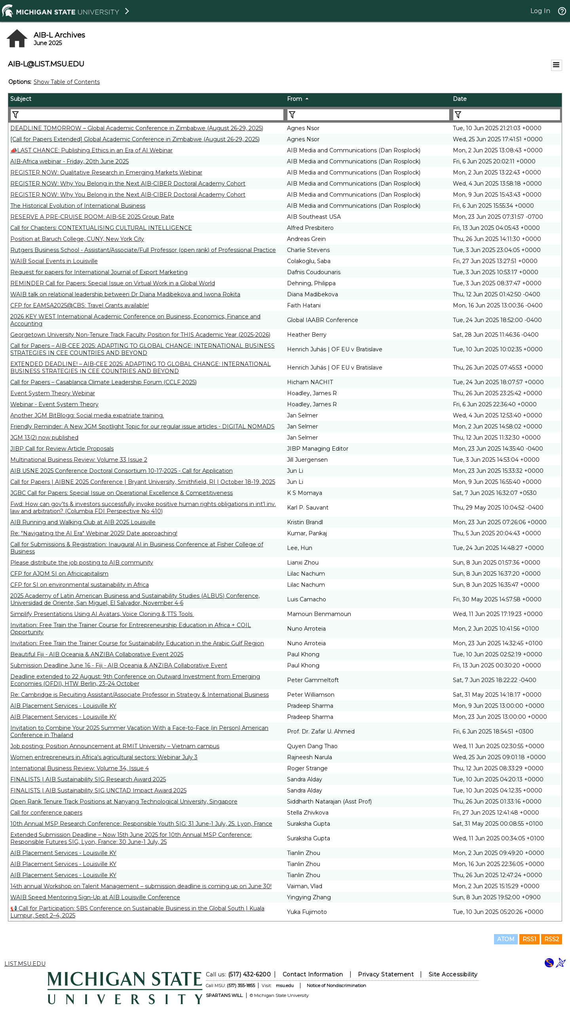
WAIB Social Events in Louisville (54, 261)
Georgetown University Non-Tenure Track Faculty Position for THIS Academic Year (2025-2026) (140, 334)
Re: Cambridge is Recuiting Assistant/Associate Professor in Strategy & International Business (139, 694)
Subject (20, 98)
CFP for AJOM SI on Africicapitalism (59, 573)
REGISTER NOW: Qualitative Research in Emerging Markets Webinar (106, 172)
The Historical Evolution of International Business (77, 205)
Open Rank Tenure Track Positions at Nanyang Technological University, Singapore (124, 801)
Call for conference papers (46, 812)
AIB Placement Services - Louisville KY (63, 705)
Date (460, 98)
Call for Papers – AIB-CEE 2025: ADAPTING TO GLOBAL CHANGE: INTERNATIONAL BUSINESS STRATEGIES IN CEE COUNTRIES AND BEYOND (142, 349)
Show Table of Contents (67, 81)
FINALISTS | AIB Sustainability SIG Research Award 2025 (88, 779)
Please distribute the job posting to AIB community (81, 562)
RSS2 (551, 939)
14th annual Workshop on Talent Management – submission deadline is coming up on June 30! (141, 886)
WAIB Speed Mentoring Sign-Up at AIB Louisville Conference (95, 897)
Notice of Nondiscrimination (336, 985)
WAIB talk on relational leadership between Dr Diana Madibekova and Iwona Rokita (125, 294)
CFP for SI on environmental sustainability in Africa (79, 584)
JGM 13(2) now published (44, 437)
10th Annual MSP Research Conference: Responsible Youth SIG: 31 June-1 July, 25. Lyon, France (141, 823)
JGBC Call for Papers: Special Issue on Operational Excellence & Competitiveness (121, 493)
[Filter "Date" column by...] (506, 114)
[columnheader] (146, 100)
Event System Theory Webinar (52, 393)
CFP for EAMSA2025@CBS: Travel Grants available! (79, 305)
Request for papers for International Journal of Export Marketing (99, 272)
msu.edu (285, 985)
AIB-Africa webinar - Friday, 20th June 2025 (69, 161)
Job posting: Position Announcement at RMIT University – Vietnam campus (114, 746)
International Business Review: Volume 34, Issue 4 (79, 768)
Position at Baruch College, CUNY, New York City (77, 239)
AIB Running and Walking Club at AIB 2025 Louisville (83, 522)
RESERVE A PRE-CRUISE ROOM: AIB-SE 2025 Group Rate (92, 216)
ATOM (506, 939)
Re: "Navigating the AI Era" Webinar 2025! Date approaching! (93, 533)
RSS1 (529, 939)
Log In (540, 11)
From (294, 98)
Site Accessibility (453, 974)
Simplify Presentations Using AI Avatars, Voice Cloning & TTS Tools (102, 614)
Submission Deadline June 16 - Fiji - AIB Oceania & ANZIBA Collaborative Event (118, 665)
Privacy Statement (386, 974)
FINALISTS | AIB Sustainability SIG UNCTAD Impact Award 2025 (98, 790)
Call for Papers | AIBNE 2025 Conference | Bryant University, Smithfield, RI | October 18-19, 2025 (142, 481)
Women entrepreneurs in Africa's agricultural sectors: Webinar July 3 (104, 757)
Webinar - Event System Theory (54, 404)
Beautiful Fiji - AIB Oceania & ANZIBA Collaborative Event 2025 (96, 654)
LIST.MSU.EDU (25, 963)
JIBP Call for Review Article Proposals (62, 448)
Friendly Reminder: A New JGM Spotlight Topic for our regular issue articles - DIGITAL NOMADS (142, 426)
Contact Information (313, 974)
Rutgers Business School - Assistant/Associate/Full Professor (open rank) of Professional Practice (143, 250)
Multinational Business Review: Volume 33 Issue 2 (78, 459)
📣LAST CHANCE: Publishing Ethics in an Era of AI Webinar (91, 150)
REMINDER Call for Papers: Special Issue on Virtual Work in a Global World (112, 283)
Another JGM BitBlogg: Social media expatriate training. (87, 415)
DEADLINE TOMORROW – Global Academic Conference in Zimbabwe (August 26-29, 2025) (136, 128)
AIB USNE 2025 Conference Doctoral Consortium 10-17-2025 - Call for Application (121, 470)
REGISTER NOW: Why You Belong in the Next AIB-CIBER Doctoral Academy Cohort (127, 183)
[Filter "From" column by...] (368, 114)
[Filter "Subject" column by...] (147, 114)
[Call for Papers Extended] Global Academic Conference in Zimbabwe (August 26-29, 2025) (135, 139)
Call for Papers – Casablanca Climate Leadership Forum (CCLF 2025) (103, 382)
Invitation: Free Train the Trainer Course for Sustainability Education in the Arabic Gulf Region (137, 643)
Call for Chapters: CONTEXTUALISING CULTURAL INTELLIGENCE (101, 227)
